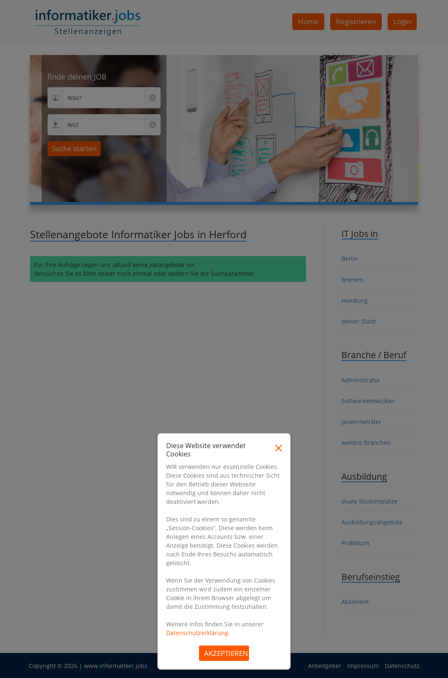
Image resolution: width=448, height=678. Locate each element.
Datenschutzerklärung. (198, 633)
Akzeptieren (226, 653)
